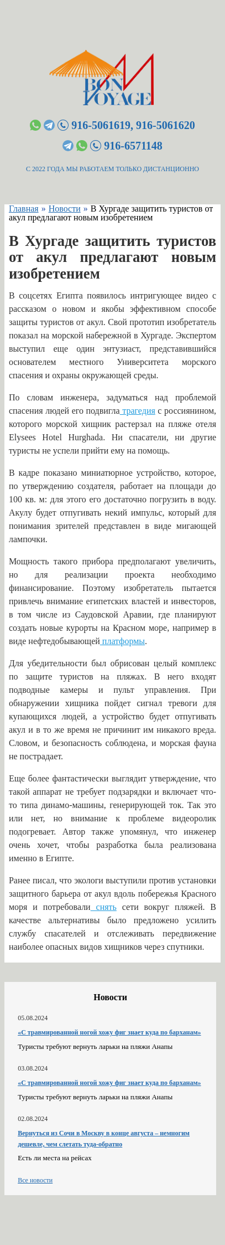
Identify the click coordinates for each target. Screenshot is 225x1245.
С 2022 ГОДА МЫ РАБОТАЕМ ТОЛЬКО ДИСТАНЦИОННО (112, 169)
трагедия (137, 410)
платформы (122, 641)
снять (104, 907)
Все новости (35, 1180)
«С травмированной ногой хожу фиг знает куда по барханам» (109, 1032)
